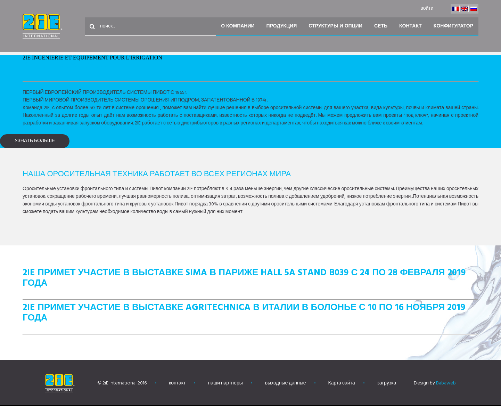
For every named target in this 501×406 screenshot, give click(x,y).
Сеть (380, 26)
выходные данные (285, 383)
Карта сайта (341, 383)
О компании (237, 26)
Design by (435, 383)
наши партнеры (225, 383)
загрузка (386, 383)
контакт (410, 26)
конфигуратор (453, 26)
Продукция (281, 26)
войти (426, 9)
